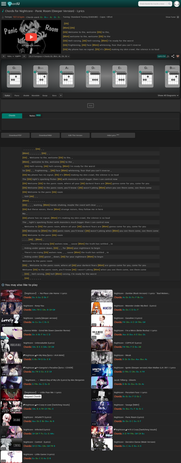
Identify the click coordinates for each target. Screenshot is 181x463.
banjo (45, 95)
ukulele (26, 95)
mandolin (35, 95)
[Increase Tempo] (24, 56)
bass (54, 95)
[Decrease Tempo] (3, 56)
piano (17, 95)
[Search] (169, 3)
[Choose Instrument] (61, 95)
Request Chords (32, 396)
